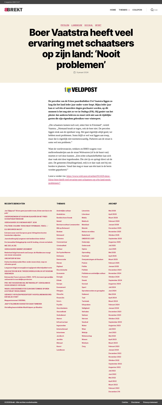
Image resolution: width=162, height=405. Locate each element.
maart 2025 (113, 259)
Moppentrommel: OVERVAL (14, 300)
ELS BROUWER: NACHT (13, 229)
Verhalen (85, 312)
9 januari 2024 (82, 72)
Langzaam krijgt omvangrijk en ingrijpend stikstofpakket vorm (28, 268)
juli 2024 (112, 287)
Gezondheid (61, 312)
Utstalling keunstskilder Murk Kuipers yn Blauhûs (23, 307)
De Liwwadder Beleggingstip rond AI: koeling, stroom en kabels (28, 242)
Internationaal (62, 329)
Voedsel (85, 322)
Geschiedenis (62, 308)
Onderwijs (86, 242)
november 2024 (115, 273)
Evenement (61, 287)
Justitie (60, 339)
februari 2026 (114, 221)
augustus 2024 (115, 284)
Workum (85, 343)
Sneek (84, 280)
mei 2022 (112, 378)
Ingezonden (61, 325)
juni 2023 (112, 332)
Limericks (86, 211)
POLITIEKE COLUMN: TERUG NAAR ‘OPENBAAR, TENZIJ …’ (26, 226)
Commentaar (62, 242)
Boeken (59, 232)
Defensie (60, 256)
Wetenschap (87, 336)
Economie (60, 273)
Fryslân (65, 25)
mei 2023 (112, 336)
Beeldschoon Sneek (64, 218)
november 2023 (115, 315)
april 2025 (112, 256)
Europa (59, 284)
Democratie (61, 259)
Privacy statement (150, 402)
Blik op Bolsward (63, 228)
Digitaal (60, 266)
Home (113, 10)
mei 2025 (112, 252)
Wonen (84, 339)
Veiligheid (85, 308)
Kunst (59, 346)
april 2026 (113, 214)
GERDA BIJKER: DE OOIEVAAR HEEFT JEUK (20, 222)
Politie (84, 266)
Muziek (84, 228)
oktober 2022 (114, 360)
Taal (83, 298)
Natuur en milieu (88, 232)
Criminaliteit (61, 245)
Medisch (85, 221)
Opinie (84, 249)
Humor (59, 318)
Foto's (59, 301)
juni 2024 (112, 291)
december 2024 (115, 270)
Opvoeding (86, 252)
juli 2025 (112, 245)
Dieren (59, 263)
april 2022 (112, 381)
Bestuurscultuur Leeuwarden (68, 225)
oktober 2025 (114, 235)
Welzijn (84, 332)
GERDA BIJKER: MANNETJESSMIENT (18, 249)
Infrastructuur (62, 322)
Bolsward (60, 235)
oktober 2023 (114, 318)
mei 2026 (112, 211)
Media (84, 218)
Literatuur (86, 214)
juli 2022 (112, 371)
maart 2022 (113, 385)
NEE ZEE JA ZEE (10, 246)
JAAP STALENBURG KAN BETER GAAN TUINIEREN (23, 304)
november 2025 (115, 232)
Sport (98, 25)
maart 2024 (113, 301)
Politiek (85, 270)
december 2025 (115, 228)
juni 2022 (112, 374)
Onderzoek (86, 245)
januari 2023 (114, 350)
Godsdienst (61, 315)
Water (84, 325)
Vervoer (85, 318)
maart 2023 (113, 343)
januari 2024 (114, 308)
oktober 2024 (114, 277)
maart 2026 (113, 218)
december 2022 (115, 353)
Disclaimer (135, 402)
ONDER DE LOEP (88, 238)
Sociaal (88, 25)
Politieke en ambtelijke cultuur (93, 273)
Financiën (60, 298)
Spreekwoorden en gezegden (93, 291)
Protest (85, 277)
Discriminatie (62, 270)
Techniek (85, 301)
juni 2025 (112, 249)
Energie (60, 277)
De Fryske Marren (63, 252)
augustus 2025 (115, 242)
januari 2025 (114, 266)
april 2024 (113, 298)
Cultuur (59, 249)
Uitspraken (86, 305)
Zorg (84, 346)
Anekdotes (61, 214)
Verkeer (85, 315)
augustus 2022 (115, 367)
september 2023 (115, 322)
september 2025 (115, 238)
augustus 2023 (115, 325)
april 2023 (112, 339)
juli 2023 (112, 329)
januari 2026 (114, 225)
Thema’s (123, 10)
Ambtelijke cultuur (64, 211)
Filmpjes (60, 291)
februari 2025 (114, 263)
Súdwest (85, 294)
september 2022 (115, 364)
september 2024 (115, 280)
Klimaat (60, 343)
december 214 (114, 392)
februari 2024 (114, 305)
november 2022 (115, 357)
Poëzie (84, 263)
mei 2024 (112, 294)
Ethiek (59, 280)
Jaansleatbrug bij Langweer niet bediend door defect (24, 239)
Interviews (61, 332)
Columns (60, 238)
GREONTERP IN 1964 (12, 258)
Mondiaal (85, 225)
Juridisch (60, 336)
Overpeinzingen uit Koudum (92, 259)
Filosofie (60, 294)
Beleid (59, 221)
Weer (84, 329)
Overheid (85, 256)
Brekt (13, 402)
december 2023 (115, 312)
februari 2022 (114, 388)
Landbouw (76, 25)
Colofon (137, 10)
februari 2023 (114, 346)
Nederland (86, 235)
